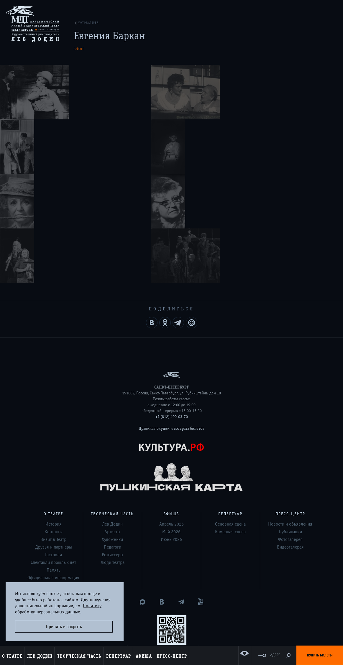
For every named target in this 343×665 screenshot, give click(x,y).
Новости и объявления (290, 415)
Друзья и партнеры (53, 438)
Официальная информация (53, 468)
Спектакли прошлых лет (53, 453)
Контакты (54, 422)
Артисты (112, 422)
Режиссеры (112, 445)
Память (53, 461)
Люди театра (112, 453)
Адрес (275, 655)
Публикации (290, 422)
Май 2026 (171, 422)
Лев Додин (112, 415)
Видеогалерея (290, 438)
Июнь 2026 (171, 430)
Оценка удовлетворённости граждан (172, 600)
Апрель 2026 (171, 415)
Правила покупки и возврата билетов (171, 319)
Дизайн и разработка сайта (160, 625)
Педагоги (112, 438)
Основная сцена (230, 415)
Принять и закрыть (64, 626)
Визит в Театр (53, 430)
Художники (112, 430)
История (53, 415)
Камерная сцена (230, 422)
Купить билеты (320, 655)
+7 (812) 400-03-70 (171, 307)
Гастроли (53, 445)
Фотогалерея (290, 430)
